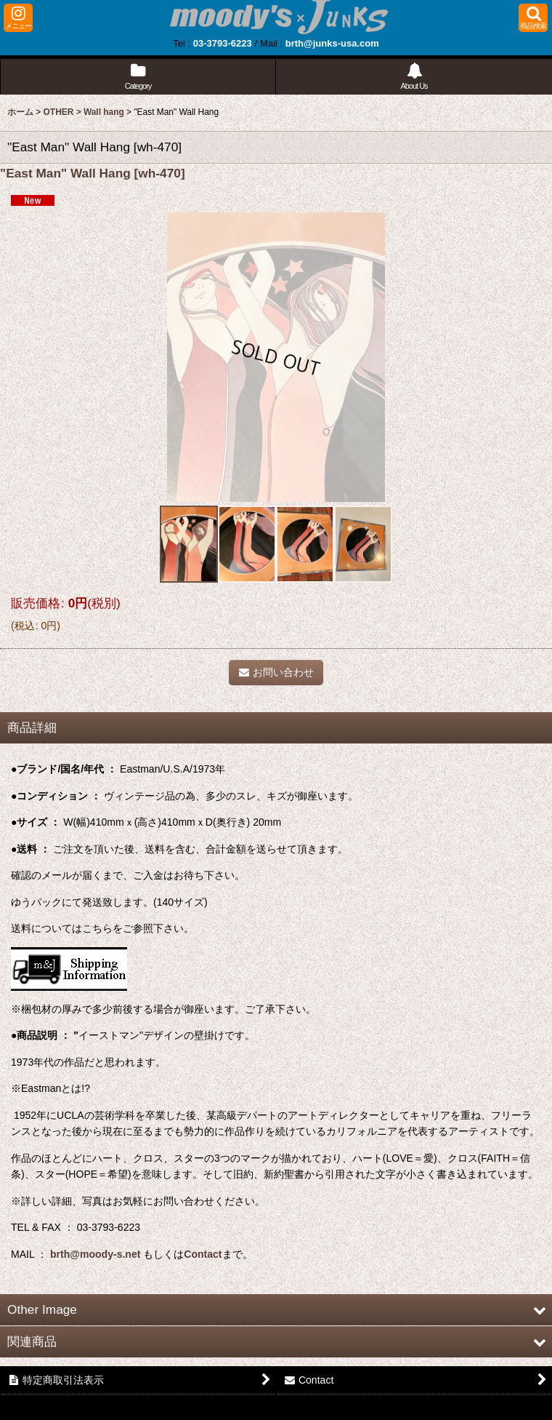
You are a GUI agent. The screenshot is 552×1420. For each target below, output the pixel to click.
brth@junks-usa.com (332, 43)
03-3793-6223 (222, 43)
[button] (18, 18)
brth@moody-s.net (95, 1254)
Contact (203, 1254)
